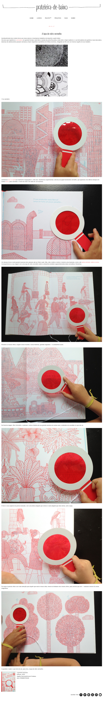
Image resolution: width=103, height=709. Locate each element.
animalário (19, 40)
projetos (58, 18)
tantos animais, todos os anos (90, 262)
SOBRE (73, 18)
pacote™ (48, 18)
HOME (32, 18)
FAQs (66, 18)
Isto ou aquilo (12, 179)
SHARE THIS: (75, 694)
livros (39, 18)
